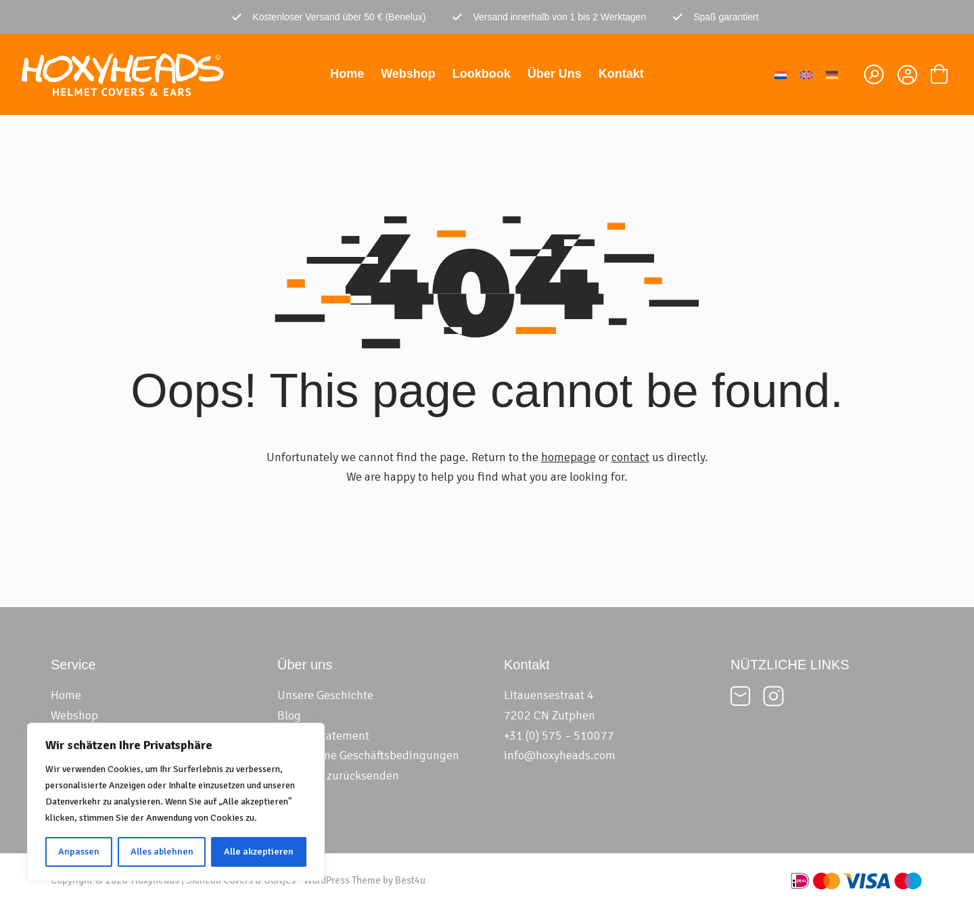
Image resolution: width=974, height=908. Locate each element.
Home (347, 73)
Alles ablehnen (162, 851)
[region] (176, 802)
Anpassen (78, 851)
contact (630, 457)
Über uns (555, 73)
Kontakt (621, 73)
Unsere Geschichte (325, 695)
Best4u (410, 880)
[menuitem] (780, 74)
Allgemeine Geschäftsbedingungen (368, 755)
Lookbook (482, 73)
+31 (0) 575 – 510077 (559, 735)
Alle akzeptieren (259, 851)
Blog (289, 715)
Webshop (408, 73)
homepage (568, 457)
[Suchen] (874, 74)
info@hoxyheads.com (560, 755)
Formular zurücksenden (338, 775)
